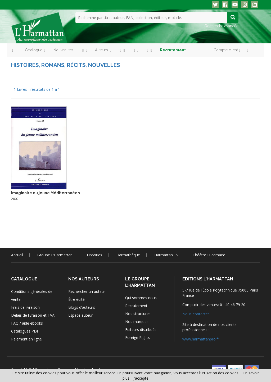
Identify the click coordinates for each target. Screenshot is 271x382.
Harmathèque (128, 254)
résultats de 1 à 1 (45, 89)
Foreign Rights (137, 337)
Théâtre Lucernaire (209, 254)
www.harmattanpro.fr (200, 338)
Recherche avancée (221, 26)
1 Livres (21, 89)
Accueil (17, 254)
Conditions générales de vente (31, 295)
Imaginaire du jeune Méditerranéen (45, 192)
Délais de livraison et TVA (33, 314)
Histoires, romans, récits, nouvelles (64, 65)
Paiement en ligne (26, 338)
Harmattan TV (166, 254)
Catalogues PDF (25, 330)
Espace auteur (80, 314)
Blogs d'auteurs (81, 307)
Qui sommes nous (141, 297)
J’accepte (140, 378)
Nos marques (136, 321)
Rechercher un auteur (86, 291)
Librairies (94, 254)
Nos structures (138, 313)
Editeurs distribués (140, 329)
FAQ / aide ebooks (27, 322)
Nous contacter (195, 313)
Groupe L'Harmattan (55, 254)
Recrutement (136, 305)
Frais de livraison (25, 307)
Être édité (76, 299)
